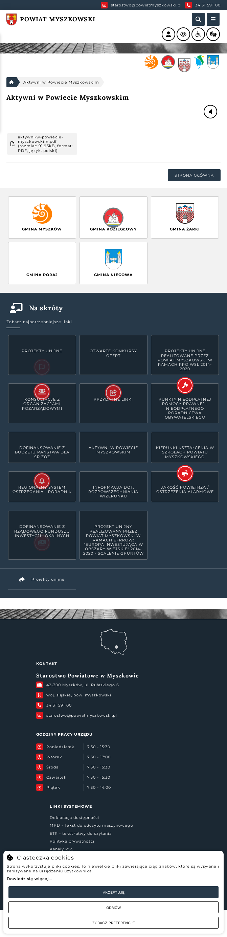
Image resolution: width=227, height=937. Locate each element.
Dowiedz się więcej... (29, 878)
